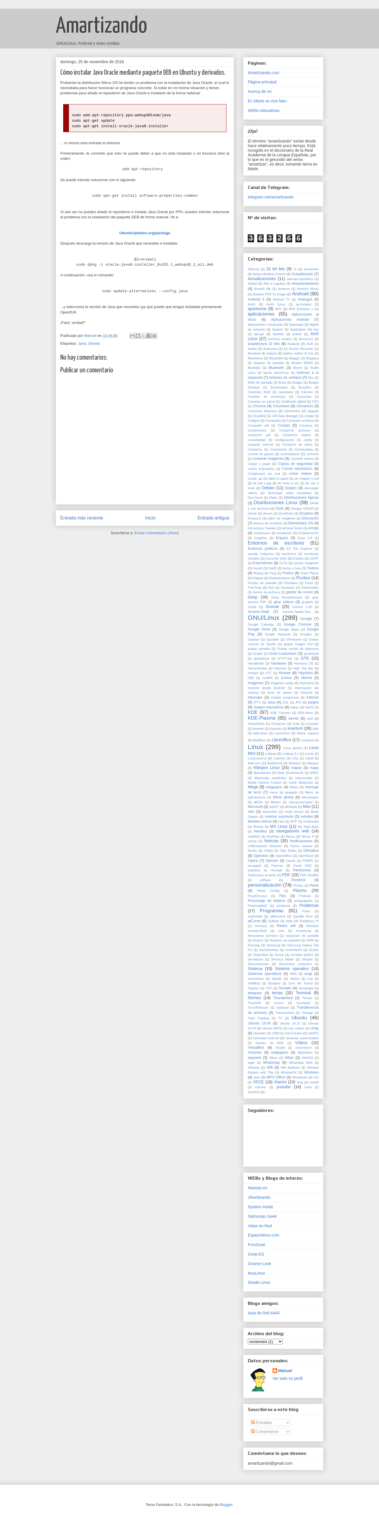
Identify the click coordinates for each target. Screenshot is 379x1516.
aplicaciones (261, 314)
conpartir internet (260, 444)
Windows (311, 1072)
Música (258, 826)
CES (315, 401)
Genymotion (310, 587)
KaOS (309, 707)
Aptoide (278, 334)
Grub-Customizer (283, 654)
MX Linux (279, 826)
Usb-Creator (293, 1033)
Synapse (274, 983)
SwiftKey (254, 983)
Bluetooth (276, 368)
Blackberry (255, 358)
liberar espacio (308, 733)
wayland (254, 1058)
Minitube (291, 806)
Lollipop (270, 753)
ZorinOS (254, 1092)
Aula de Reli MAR (264, 1313)
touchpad (303, 1003)
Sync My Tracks (300, 983)
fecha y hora (292, 568)
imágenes (256, 683)
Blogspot (312, 358)
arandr (297, 334)
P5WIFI (308, 860)
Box (311, 377)
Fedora (313, 568)
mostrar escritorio (279, 817)
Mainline (295, 763)
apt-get (259, 334)
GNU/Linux (263, 617)
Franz (309, 583)
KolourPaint (256, 723)
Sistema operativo (292, 968)
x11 (316, 1077)
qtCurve (254, 921)
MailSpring (274, 763)
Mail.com (254, 763)
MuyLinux (256, 1273)
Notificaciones (301, 841)
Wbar (289, 1058)
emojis (313, 528)
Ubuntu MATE (272, 1028)
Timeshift (254, 1003)
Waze (273, 1057)
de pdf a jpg (262, 483)
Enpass (282, 538)
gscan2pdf (311, 653)
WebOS (307, 1057)
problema (283, 905)
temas (277, 992)
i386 (251, 678)
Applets (277, 329)
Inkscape (255, 697)
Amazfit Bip (262, 288)
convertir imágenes (268, 459)
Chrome (259, 406)
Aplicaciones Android (290, 320)
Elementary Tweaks (262, 528)
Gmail (252, 607)
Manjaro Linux (267, 767)
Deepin (291, 488)
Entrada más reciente (81, 517)
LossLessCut (257, 758)
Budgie (297, 382)
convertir (312, 454)
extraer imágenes (306, 563)
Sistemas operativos (265, 974)
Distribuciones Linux (276, 502)
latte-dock (260, 733)
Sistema (255, 968)
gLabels (307, 602)
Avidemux (270, 348)
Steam (294, 978)
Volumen (255, 1052)
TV (280, 1018)
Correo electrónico (297, 469)
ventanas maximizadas (302, 1038)
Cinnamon (305, 406)
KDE (253, 712)
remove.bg (303, 931)
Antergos (305, 299)
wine (257, 1077)
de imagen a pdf (307, 478)
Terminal (303, 992)
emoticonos (262, 533)
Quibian (273, 921)
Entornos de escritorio (276, 543)
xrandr (314, 1082)
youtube (283, 1087)
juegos (313, 702)
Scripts (314, 950)
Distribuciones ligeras (301, 498)
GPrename (294, 639)
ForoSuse (256, 1244)
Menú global (283, 797)
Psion (306, 911)
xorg (300, 1082)
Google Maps (289, 629)
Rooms (258, 940)
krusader (312, 723)
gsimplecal (261, 658)
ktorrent (258, 728)
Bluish (297, 367)
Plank (314, 885)
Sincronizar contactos (295, 964)
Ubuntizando (259, 1197)
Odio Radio (288, 850)
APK (278, 309)
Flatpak (258, 578)
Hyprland (305, 673)
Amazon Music (308, 288)
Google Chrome (298, 624)
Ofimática (311, 851)
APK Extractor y (301, 309)
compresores (257, 430)
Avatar (252, 348)
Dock (279, 508)
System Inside (260, 1206)
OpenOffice (283, 856)
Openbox (261, 856)
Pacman (277, 865)
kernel (294, 718)
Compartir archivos (300, 420)
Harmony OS (303, 663)
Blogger (294, 358)
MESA (258, 802)
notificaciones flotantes (265, 846)
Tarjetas (253, 988)
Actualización (302, 274)
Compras (305, 425)
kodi (310, 718)
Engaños (260, 538)
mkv (251, 812)
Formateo (291, 583)
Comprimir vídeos (296, 435)
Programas (272, 910)
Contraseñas (303, 449)
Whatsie (253, 1067)
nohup (252, 841)
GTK (305, 658)
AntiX (252, 304)
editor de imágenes (282, 518)
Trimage (307, 1012)
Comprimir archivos (294, 430)
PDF (286, 875)
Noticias (271, 840)
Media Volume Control (264, 782)
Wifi (270, 1067)
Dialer (273, 497)
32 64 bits (275, 269)
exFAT (314, 558)
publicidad (255, 916)
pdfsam (265, 880)
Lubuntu (279, 758)
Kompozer (278, 723)
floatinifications (279, 578)
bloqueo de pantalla (269, 363)
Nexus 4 (307, 836)
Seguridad (260, 954)
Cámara (307, 392)
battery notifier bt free (298, 353)
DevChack (255, 497)
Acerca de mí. (260, 91)
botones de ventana (285, 378)
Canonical (304, 396)
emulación (284, 533)
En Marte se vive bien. (268, 101)
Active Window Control (269, 274)
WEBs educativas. (264, 110)
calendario (285, 392)
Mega (253, 787)
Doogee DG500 (302, 508)
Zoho (308, 1087)
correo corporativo (261, 468)
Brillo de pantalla (260, 382)
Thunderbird (283, 998)
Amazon (284, 288)
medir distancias (301, 782)
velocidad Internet (266, 1038)
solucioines (256, 978)
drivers (268, 513)
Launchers (282, 733)
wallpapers (279, 1052)
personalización (265, 885)
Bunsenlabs (279, 387)
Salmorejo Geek (262, 1216)
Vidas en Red (260, 1226)
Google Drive (259, 629)
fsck (271, 587)
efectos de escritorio (267, 523)
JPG (298, 702)
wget (251, 1062)
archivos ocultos (280, 339)
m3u (295, 758)
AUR (310, 344)
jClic (285, 702)
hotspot (253, 673)
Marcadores (262, 772)
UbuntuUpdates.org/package (144, 233)
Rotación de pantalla (285, 940)
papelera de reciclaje (265, 870)
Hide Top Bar (303, 668)
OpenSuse (306, 856)
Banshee (254, 353)
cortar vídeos (300, 474)
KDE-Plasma (261, 718)
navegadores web (292, 831)
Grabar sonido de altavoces (298, 648)
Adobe (252, 283)
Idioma (306, 678)
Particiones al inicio (262, 875)
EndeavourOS (309, 533)
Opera (253, 861)
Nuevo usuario (301, 846)
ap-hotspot (304, 304)
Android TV (281, 299)
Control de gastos (261, 454)
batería (272, 353)
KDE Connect (280, 712)
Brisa (282, 382)
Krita (296, 723)
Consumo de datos (297, 444)
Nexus (290, 836)
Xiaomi (280, 1082)
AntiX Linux (275, 304)
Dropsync (254, 518)
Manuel (285, 1370)
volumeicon (303, 1047)
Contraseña (278, 449)
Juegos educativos (268, 707)
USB (275, 1033)
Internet (312, 697)
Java (82, 343)
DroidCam (286, 513)
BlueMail (254, 367)
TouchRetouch (258, 1007)
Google (306, 619)
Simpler (307, 959)
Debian (268, 487)
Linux (255, 747)
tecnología (306, 988)
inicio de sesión (279, 692)
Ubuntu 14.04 (259, 1023)
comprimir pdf (259, 435)
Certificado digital (293, 401)
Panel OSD (302, 865)
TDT (269, 988)
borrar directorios (276, 372)
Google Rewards (277, 634)
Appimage (296, 324)
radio (289, 921)
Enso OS (305, 538)
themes (254, 997)
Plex (282, 896)
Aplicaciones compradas (265, 324)
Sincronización (258, 964)
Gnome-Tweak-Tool (296, 611)
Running (254, 945)
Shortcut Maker (282, 959)
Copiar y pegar (259, 464)
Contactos (255, 449)
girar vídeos (284, 602)
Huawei (285, 673)
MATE (314, 772)
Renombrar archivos (263, 935)
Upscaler (259, 1033)
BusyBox (305, 387)
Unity (314, 1028)
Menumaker (310, 797)
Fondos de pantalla (262, 583)
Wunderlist (299, 1077)
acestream (311, 269)
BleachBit (276, 358)
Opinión (272, 861)
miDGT (274, 806)
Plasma (300, 890)
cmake (309, 416)
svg (310, 978)
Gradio (258, 653)
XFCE (258, 1082)
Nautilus (260, 831)
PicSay (298, 885)
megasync (274, 787)
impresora (306, 683)
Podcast (305, 896)
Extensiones (263, 563)
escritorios (289, 554)
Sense (279, 954)
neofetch (254, 836)
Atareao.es (257, 1187)
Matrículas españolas (270, 778)
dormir (252, 513)
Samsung (273, 945)
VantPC (313, 1033)
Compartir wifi (258, 425)
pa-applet (254, 865)
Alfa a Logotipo (274, 283)
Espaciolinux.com (263, 1235)
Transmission (284, 1012)
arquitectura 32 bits (264, 344)
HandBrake (256, 663)
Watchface (304, 1052)
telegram (255, 993)
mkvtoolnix (269, 811)
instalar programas (285, 697)
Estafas (298, 558)
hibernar (280, 668)
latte (316, 728)
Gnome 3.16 (302, 607)
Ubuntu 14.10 (289, 1023)
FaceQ (257, 568)
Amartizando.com (263, 72)
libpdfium (259, 740)
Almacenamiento (305, 284)
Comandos (273, 420)
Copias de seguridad (295, 464)
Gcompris (288, 587)
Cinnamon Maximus (262, 411)
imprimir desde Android (266, 688)
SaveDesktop (269, 950)
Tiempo (307, 998)
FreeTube (255, 587)
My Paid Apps (308, 826)
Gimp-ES (256, 1254)
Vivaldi (280, 1047)
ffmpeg (258, 573)
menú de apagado (284, 792)
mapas (296, 768)
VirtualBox (256, 1048)
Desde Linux (259, 1282)
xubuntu (260, 1087)
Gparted (253, 639)
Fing (273, 573)
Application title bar (304, 329)
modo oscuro (294, 811)
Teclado (285, 988)
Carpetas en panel (261, 401)
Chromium (281, 406)
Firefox (288, 573)
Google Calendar (261, 624)
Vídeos (301, 1042)
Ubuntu (94, 343)
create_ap (255, 478)
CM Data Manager (285, 416)
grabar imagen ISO (298, 644)
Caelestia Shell (259, 392)
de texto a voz (288, 483)
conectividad (257, 440)
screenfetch (293, 950)
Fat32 (273, 568)
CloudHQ (259, 416)
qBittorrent (277, 916)
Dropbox (306, 513)
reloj (281, 931)
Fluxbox (303, 577)
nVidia (268, 850)
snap (308, 974)
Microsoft (255, 807)
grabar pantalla (259, 648)
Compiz (284, 425)
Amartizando (101, 26)
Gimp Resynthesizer (286, 597)
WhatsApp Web (301, 1062)
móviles (307, 817)
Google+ (306, 634)
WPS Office (275, 1077)
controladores (290, 454)
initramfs (306, 692)
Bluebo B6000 (302, 363)
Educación (310, 518)
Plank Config (268, 890)
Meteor (276, 802)
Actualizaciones (262, 278)
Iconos (286, 678)
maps (314, 768)
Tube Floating (258, 1018)
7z (295, 269)
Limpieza (307, 740)
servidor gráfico (302, 954)
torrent (278, 1003)
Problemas (309, 905)
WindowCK (289, 1072)
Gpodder (273, 639)
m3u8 (309, 758)
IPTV (257, 702)
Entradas (261, 1422)
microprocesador (301, 802)
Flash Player (310, 573)
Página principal (262, 82)
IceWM (267, 678)
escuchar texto (276, 558)
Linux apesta (292, 748)
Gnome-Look (259, 1263)
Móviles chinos (260, 821)
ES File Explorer (299, 548)
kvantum (295, 728)
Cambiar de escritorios (267, 396)
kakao (294, 707)
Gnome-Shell (258, 612)
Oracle (290, 860)
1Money (253, 269)
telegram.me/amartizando (271, 197)
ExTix (283, 563)
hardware (278, 663)
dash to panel (278, 478)
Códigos (254, 420)
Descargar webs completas (289, 493)
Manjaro (313, 763)
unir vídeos (296, 1028)
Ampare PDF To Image (269, 294)
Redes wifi (286, 926)
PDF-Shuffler (309, 875)
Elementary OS (300, 523)
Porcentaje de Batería (266, 901)
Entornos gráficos (262, 549)
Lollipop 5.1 (290, 753)
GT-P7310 (285, 658)
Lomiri (309, 753)
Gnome (272, 606)
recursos (261, 926)
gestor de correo (299, 592)
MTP (293, 821)
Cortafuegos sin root (264, 473)
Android (300, 294)
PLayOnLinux (257, 896)
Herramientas (257, 668)
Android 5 (256, 299)
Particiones (302, 870)
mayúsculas (303, 778)
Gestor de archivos (266, 592)
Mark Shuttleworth (290, 772)
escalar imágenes (261, 554)
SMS (293, 973)
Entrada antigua (213, 517)
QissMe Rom (303, 916)
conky (308, 440)
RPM (310, 940)
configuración (284, 440)
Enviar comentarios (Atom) (156, 533)
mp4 (281, 821)
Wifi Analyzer (290, 1067)
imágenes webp (281, 683)
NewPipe (273, 836)
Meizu (294, 787)
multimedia (311, 821)
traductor (282, 1007)
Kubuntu (276, 728)
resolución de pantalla (302, 935)
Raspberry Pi (309, 921)
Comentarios (265, 1431)
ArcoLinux (306, 339)
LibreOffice (281, 740)
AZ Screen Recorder (299, 348)
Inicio (150, 517)
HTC (268, 673)
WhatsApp (271, 1063)
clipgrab (313, 411)
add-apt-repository (300, 279)
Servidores (255, 959)
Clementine (292, 411)
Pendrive (298, 880)
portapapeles (303, 901)
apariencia (257, 308)
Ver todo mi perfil (288, 1378)
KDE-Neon (305, 712)
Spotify (277, 978)
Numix (252, 850)
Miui (307, 806)
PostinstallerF (257, 905)
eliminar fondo (292, 528)
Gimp (252, 597)
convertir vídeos (302, 458)
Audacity (293, 344)
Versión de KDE (269, 1043)
